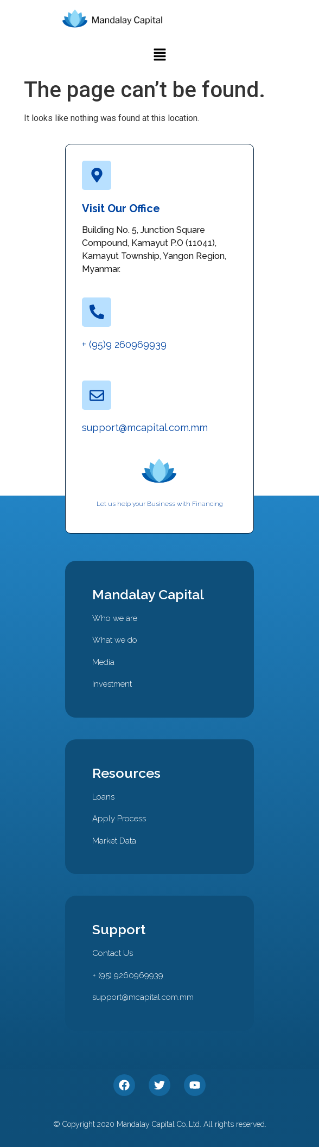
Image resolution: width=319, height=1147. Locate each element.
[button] (159, 55)
